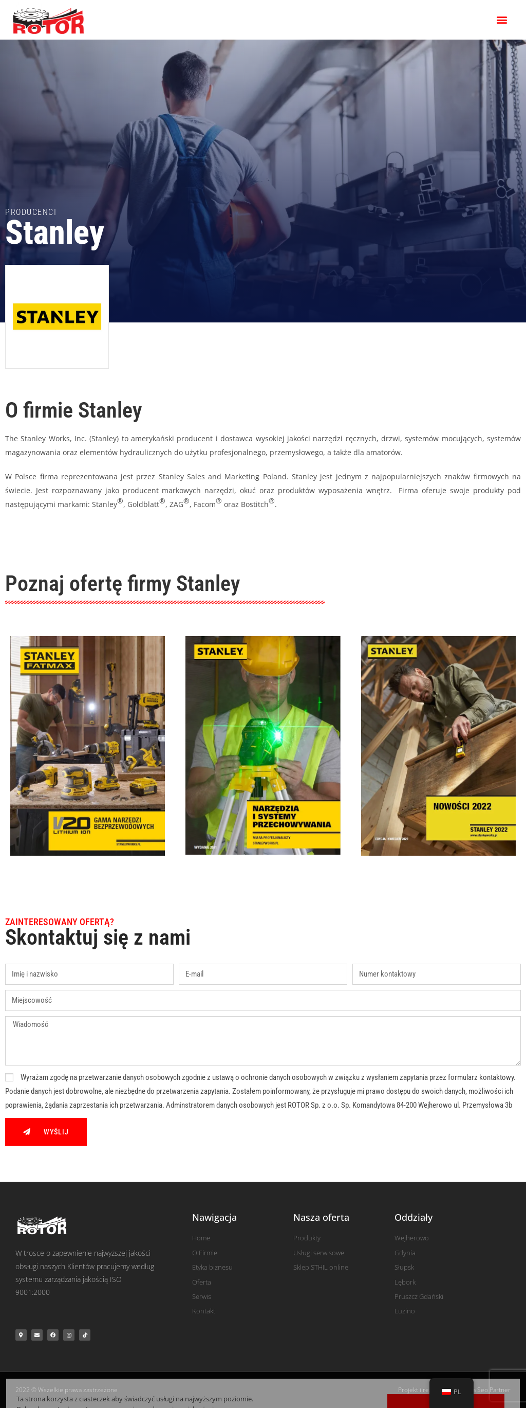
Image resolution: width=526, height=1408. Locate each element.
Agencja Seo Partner (482, 1389)
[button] (502, 19)
